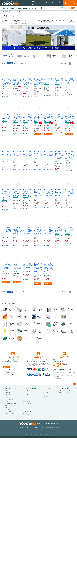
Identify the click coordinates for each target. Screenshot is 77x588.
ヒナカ (25, 392)
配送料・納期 (64, 355)
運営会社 (22, 434)
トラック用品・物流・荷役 (10, 403)
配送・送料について (48, 392)
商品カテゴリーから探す (11, 388)
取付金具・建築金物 (22, 8)
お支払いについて (47, 394)
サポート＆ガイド (48, 388)
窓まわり (6, 407)
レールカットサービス (13, 355)
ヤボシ (25, 398)
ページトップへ (74, 384)
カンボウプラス (27, 415)
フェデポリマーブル (28, 394)
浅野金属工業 (26, 401)
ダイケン (25, 399)
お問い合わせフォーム (64, 390)
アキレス (25, 409)
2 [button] (72, 63)
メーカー (14, 11)
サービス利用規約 (30, 434)
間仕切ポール (13, 8)
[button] (74, 63)
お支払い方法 (38, 355)
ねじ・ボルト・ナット (33, 8)
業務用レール (5, 8)
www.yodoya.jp (38, 429)
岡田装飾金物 (26, 390)
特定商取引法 (41, 434)
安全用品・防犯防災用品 (9, 413)
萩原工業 (25, 413)
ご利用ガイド (46, 390)
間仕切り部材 (7, 394)
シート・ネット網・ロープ (10, 409)
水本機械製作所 (27, 403)
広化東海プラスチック (28, 411)
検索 (74, 8)
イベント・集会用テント (9, 411)
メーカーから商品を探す (30, 388)
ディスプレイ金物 (8, 398)
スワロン (25, 407)
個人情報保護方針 (52, 434)
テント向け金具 (7, 396)
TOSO (24, 396)
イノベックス (26, 405)
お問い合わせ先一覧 (64, 392)
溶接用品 (6, 405)
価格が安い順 (16, 63)
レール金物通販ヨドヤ (7, 11)
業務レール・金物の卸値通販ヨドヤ (38, 424)
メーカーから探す (45, 8)
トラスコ (25, 417)
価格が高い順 (23, 63)
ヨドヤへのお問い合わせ (66, 388)
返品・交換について (48, 396)
